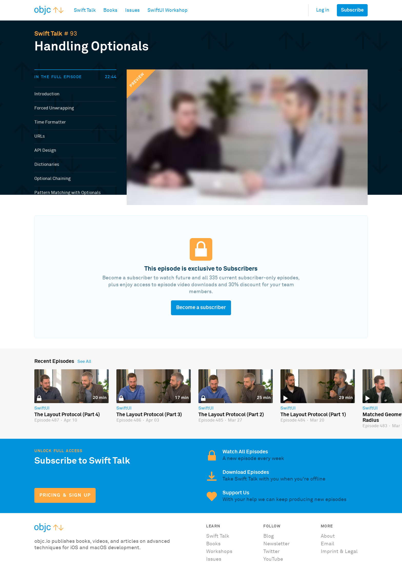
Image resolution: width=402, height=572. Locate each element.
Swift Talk (48, 34)
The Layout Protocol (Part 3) (149, 414)
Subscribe (352, 10)
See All (84, 362)
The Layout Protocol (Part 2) (231, 414)
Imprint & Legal (339, 551)
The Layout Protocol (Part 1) (313, 414)
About (328, 536)
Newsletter (276, 543)
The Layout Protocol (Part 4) (67, 414)
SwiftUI (41, 408)
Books (213, 543)
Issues (213, 559)
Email (327, 543)
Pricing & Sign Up (65, 495)
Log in (322, 10)
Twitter (271, 551)
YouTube (273, 559)
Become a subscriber (201, 307)
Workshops (219, 551)
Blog (268, 536)
